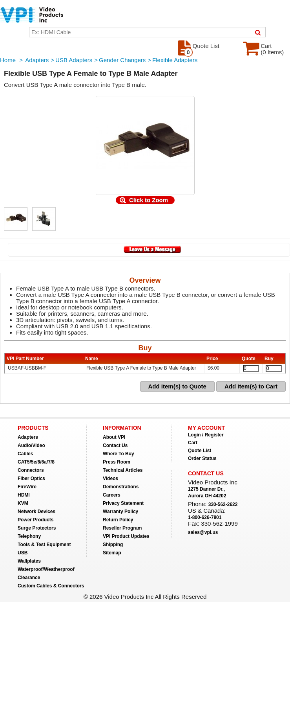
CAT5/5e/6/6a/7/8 (36, 462)
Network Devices (36, 511)
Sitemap (112, 553)
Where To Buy (118, 453)
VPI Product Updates (126, 536)
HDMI (24, 495)
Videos (110, 478)
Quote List (199, 450)
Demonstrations (121, 486)
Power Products (35, 520)
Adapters (37, 60)
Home (8, 60)
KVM (23, 503)
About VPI (114, 437)
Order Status (202, 458)
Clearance (29, 577)
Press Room (116, 462)
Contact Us (115, 445)
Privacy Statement (123, 503)
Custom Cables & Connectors (51, 586)
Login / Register (206, 435)
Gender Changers (122, 60)
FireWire (27, 486)
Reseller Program (122, 528)
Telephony (29, 536)
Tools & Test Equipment (44, 544)
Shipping (113, 544)
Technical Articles (122, 470)
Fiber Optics (31, 478)
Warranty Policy (120, 511)
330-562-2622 (223, 504)
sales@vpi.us (203, 532)
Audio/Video (31, 445)
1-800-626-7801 (204, 517)
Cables (25, 453)
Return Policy (118, 520)
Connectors (31, 470)
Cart (192, 442)
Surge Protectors (37, 528)
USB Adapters (73, 60)
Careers (111, 495)
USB (22, 553)
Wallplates (29, 561)
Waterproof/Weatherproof (46, 569)
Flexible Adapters (174, 60)
